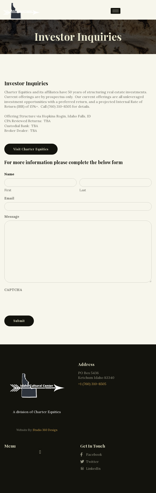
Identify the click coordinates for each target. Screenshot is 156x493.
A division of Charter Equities (37, 412)
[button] (40, 452)
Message (11, 216)
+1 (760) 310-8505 (92, 384)
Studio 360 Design (45, 430)
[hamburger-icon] (115, 11)
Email (9, 198)
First (7, 190)
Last (82, 190)
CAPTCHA (13, 290)
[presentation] (37, 302)
